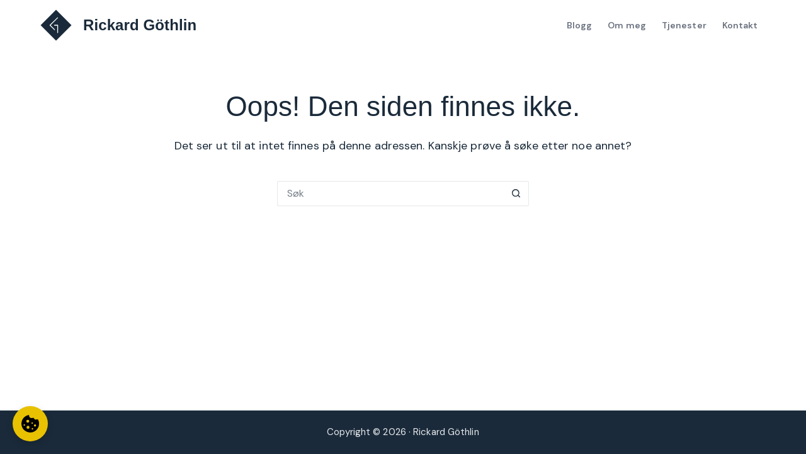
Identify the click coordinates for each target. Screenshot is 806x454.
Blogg (580, 25)
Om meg (627, 25)
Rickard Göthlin (139, 24)
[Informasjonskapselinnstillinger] (30, 423)
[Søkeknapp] (516, 193)
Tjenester (684, 25)
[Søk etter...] (390, 193)
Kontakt (740, 25)
